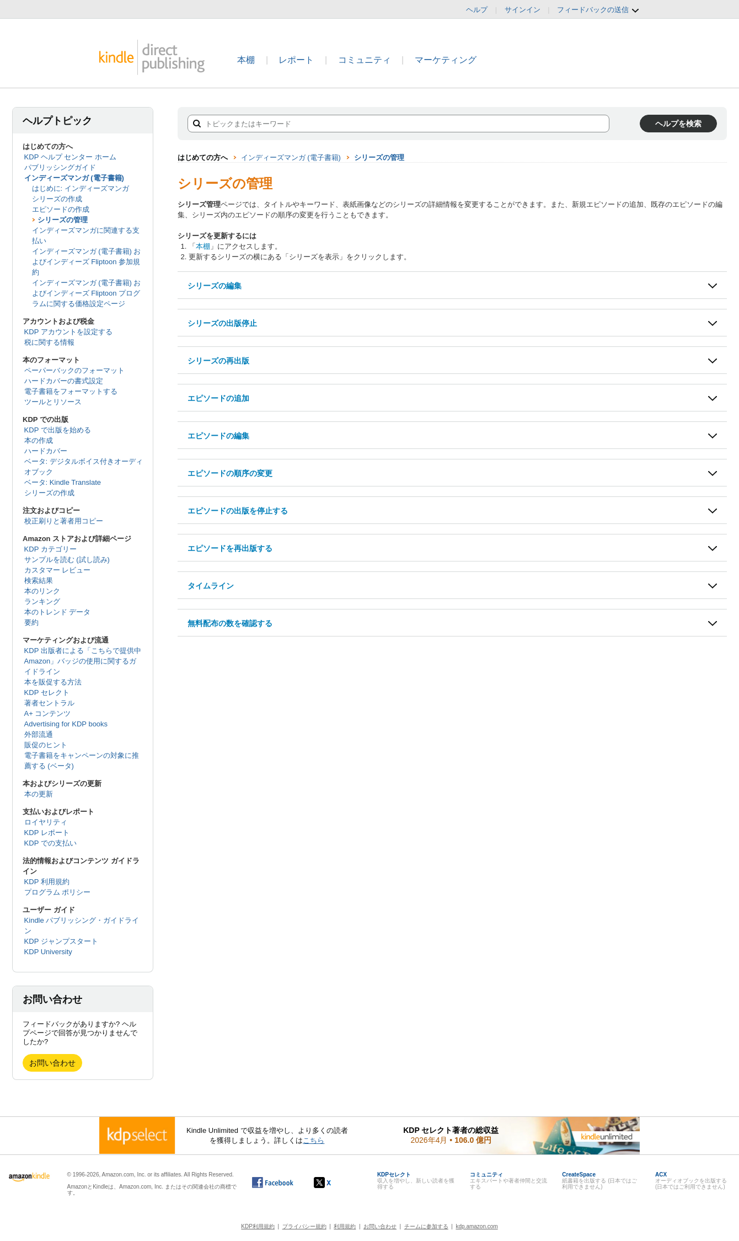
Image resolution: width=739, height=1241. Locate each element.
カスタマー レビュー (57, 570)
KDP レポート (46, 832)
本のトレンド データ (57, 612)
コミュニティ (364, 60)
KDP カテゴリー (50, 549)
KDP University (48, 952)
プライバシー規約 (304, 1226)
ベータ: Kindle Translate (62, 482)
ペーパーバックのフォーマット (74, 370)
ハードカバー (45, 451)
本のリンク (42, 591)
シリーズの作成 (57, 199)
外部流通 (38, 734)
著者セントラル (49, 703)
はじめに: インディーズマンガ (80, 188)
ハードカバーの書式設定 (63, 381)
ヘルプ (477, 10)
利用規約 (345, 1226)
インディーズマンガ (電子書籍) (74, 178)
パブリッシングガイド (60, 167)
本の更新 (38, 794)
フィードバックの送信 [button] (598, 10)
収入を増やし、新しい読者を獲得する (415, 1181)
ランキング (42, 601)
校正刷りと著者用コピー (63, 521)
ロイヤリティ (45, 822)
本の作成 (38, 440)
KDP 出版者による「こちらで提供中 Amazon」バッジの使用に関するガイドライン (82, 661)
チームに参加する (426, 1226)
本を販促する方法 (53, 682)
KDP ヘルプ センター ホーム (70, 157)
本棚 (246, 60)
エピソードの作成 (60, 209)
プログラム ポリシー (57, 892)
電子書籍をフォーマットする (70, 391)
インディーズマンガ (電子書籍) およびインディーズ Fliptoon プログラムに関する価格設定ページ (86, 293)
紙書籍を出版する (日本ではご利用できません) (599, 1181)
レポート (296, 60)
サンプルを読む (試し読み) (67, 559)
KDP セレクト (46, 692)
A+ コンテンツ (47, 713)
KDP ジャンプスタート (61, 941)
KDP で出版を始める (57, 430)
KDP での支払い (50, 843)
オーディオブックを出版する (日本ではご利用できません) (691, 1181)
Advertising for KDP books (66, 724)
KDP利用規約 (258, 1226)
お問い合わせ (52, 1062)
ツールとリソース (53, 402)
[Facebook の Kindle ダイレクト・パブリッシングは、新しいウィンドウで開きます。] (272, 1182)
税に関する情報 (49, 342)
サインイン (522, 10)
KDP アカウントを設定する (68, 332)
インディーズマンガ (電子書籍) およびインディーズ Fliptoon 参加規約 (86, 261)
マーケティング (445, 60)
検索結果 (38, 580)
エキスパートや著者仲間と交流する (508, 1181)
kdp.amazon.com (477, 1226)
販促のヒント (45, 745)
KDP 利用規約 (46, 882)
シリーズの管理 (63, 220)
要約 (31, 622)
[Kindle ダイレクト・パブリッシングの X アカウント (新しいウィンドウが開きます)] (334, 1182)
